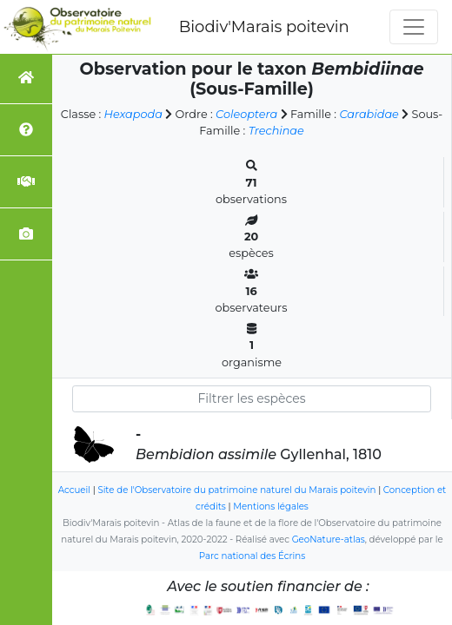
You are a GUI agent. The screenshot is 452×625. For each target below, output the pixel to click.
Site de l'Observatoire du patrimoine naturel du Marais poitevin (236, 490)
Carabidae (368, 114)
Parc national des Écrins (252, 556)
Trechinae (276, 130)
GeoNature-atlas (328, 539)
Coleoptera (246, 114)
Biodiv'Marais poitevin (264, 26)
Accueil (74, 490)
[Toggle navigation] (413, 27)
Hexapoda (133, 114)
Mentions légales (271, 506)
